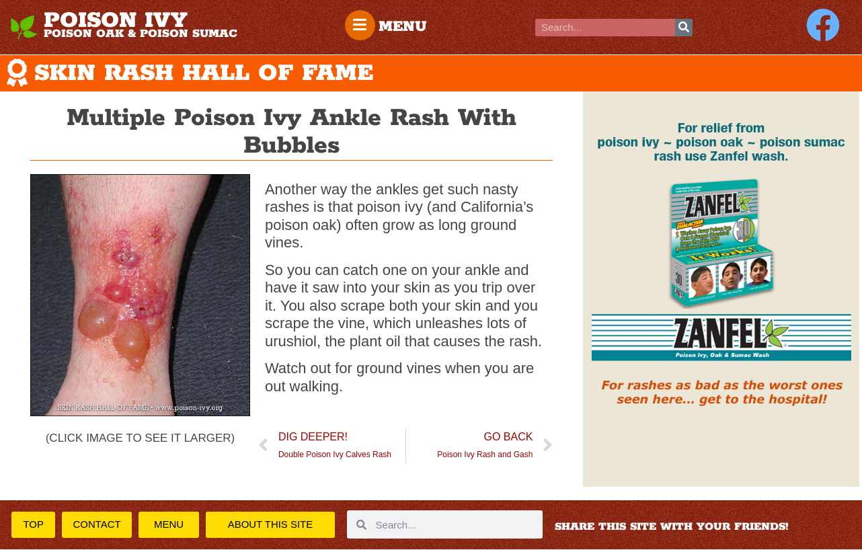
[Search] (684, 27)
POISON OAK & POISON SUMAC (140, 33)
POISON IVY (116, 21)
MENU (403, 26)
